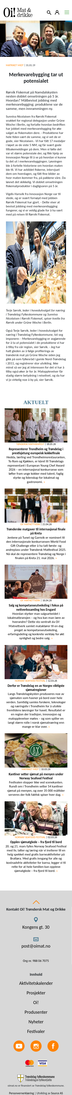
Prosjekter (35, 993)
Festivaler (36, 1031)
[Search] (49, 12)
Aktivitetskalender (36, 983)
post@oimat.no (36, 946)
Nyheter (35, 1021)
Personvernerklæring (21, 1093)
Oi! (36, 1002)
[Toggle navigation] (67, 12)
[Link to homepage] (17, 12)
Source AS (57, 1093)
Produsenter (36, 1012)
